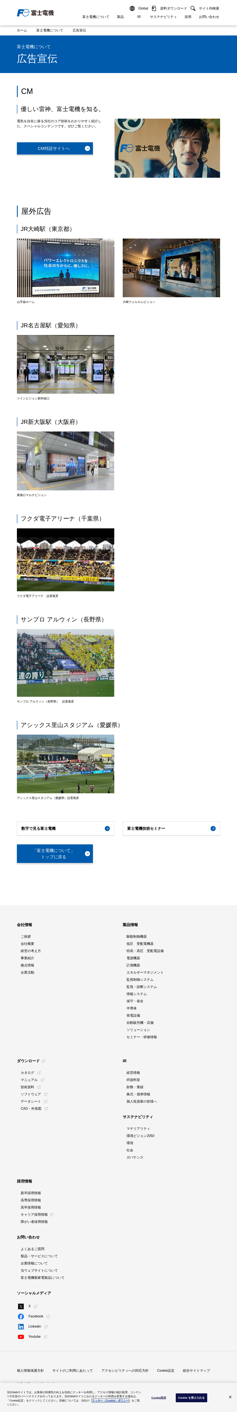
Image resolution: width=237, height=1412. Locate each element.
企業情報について (34, 1263)
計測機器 (133, 965)
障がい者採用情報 (34, 1221)
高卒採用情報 (31, 1207)
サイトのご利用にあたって (72, 1370)
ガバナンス (135, 1157)
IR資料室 (133, 1080)
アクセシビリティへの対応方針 (125, 1370)
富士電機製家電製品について (43, 1277)
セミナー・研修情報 (142, 1037)
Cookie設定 (165, 1370)
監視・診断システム (142, 987)
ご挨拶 (26, 936)
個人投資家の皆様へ (142, 1101)
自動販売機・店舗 (140, 1022)
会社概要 (27, 943)
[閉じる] (230, 1397)
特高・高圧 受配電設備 (145, 951)
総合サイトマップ (196, 1370)
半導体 (132, 1008)
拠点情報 (27, 965)
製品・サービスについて (39, 1256)
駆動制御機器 (137, 936)
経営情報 (133, 1072)
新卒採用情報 (31, 1193)
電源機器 (133, 958)
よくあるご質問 (32, 1249)
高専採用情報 (31, 1200)
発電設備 (133, 1015)
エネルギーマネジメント (145, 972)
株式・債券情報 (138, 1094)
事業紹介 (27, 958)
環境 (130, 1143)
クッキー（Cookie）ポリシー (110, 1400)
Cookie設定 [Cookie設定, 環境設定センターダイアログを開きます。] (158, 1397)
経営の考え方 (31, 951)
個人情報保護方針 (30, 1370)
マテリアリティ (138, 1128)
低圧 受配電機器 (140, 943)
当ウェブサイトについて (39, 1270)
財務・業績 (135, 1087)
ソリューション (138, 1030)
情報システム (137, 994)
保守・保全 (135, 1001)
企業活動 (27, 972)
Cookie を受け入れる (191, 1397)
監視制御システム (140, 979)
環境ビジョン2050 (140, 1136)
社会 (130, 1150)
